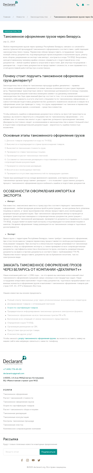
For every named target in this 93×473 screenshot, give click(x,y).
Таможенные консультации (16, 417)
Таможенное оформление (15, 394)
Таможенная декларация (14, 413)
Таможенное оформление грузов (18, 402)
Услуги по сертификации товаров (22, 308)
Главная (6, 17)
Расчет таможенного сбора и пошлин (20, 409)
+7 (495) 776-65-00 (12, 369)
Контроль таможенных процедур (18, 421)
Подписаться (48, 452)
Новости (20, 17)
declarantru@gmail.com (13, 373)
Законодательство (39, 17)
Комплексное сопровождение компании (22, 429)
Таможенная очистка (13, 425)
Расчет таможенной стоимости (18, 398)
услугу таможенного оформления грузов (37, 338)
